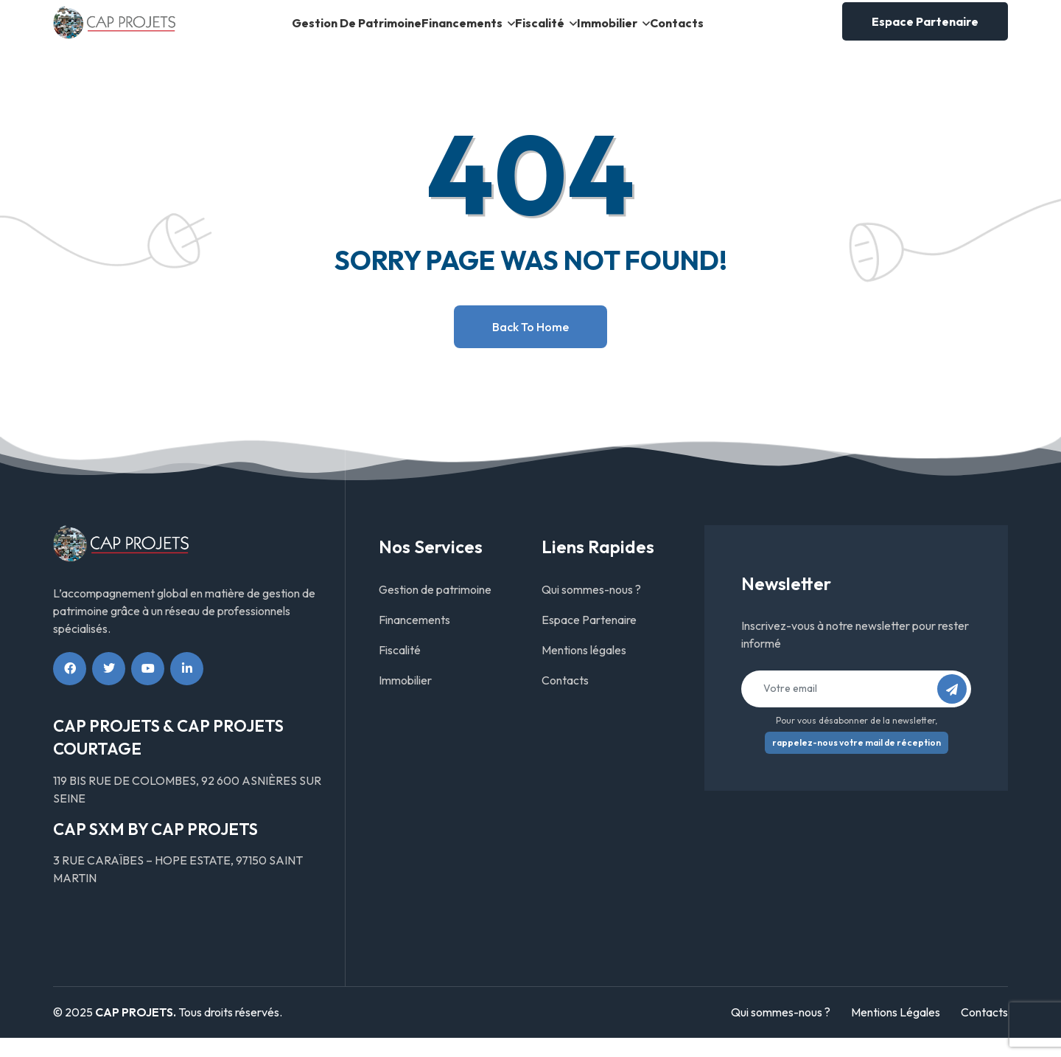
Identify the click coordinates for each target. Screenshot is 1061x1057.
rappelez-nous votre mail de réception (856, 761)
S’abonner (956, 713)
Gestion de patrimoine (304, 32)
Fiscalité (544, 32)
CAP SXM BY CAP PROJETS (155, 848)
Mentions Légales (895, 1032)
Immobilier (637, 32)
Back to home (530, 346)
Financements (440, 32)
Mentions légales (584, 669)
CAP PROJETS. (135, 1032)
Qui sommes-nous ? (591, 608)
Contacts (732, 32)
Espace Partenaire (925, 31)
